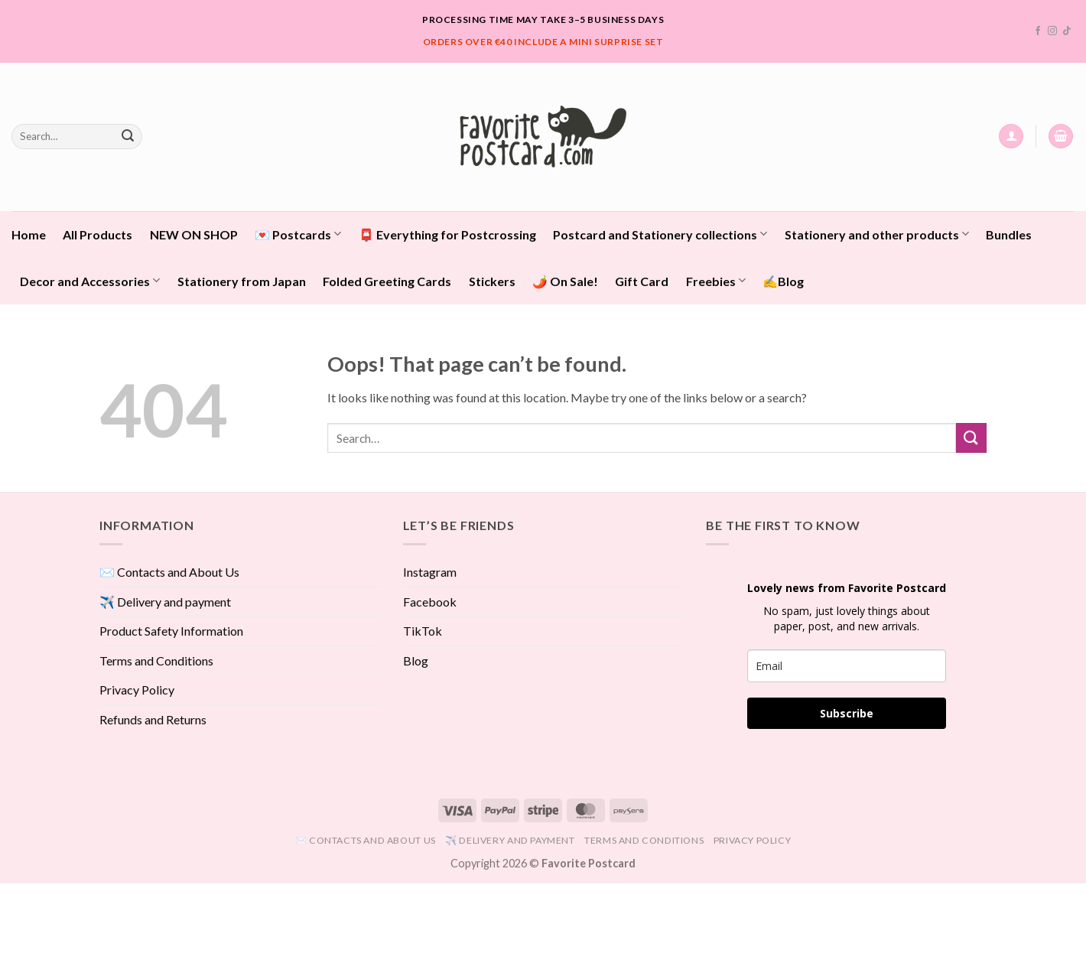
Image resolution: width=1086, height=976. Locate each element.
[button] (1011, 136)
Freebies (716, 280)
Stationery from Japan (241, 281)
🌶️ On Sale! (565, 281)
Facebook (430, 601)
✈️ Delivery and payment (165, 601)
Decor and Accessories (90, 280)
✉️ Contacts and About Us (169, 571)
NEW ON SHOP (194, 234)
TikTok (422, 630)
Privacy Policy (136, 689)
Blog (415, 660)
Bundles (1009, 234)
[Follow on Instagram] (1052, 31)
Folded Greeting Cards (387, 281)
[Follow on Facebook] (1037, 31)
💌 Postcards (298, 233)
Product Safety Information (171, 630)
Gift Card (641, 281)
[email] (846, 665)
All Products (97, 234)
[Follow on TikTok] (1066, 31)
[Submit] (128, 136)
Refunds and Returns (152, 719)
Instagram (430, 571)
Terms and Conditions (156, 660)
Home (28, 234)
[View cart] (1061, 136)
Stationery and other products (877, 233)
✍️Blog (783, 281)
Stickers (492, 281)
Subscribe (846, 713)
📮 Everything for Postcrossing (447, 234)
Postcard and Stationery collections (660, 233)
